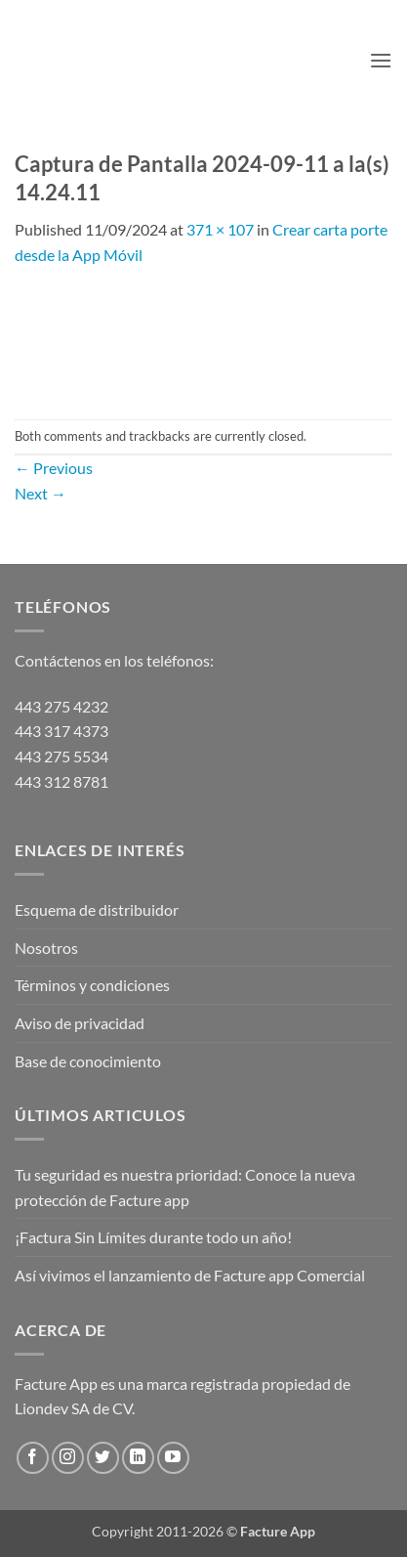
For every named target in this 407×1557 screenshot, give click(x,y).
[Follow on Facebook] (33, 1458)
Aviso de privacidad (79, 1023)
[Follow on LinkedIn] (138, 1458)
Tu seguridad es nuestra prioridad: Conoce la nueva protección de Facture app (185, 1187)
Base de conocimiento (88, 1061)
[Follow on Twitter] (103, 1458)
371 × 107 (220, 229)
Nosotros (46, 947)
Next (40, 493)
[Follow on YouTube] (173, 1458)
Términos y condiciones (92, 984)
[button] (380, 60)
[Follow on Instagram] (68, 1458)
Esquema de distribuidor (97, 909)
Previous (54, 467)
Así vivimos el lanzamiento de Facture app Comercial (190, 1275)
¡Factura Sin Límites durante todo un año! (153, 1237)
